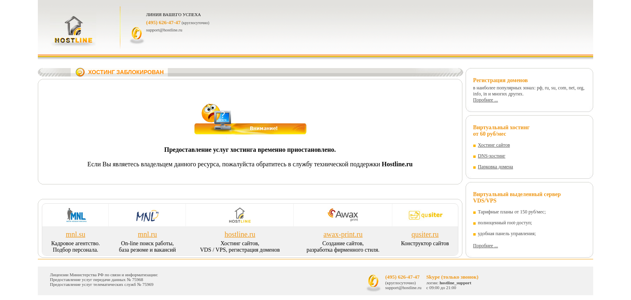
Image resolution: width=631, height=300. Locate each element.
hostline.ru (240, 234)
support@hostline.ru (164, 29)
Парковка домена (495, 167)
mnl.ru (147, 234)
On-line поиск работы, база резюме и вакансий (147, 246)
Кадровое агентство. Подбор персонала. (75, 246)
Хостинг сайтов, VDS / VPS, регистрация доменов (240, 246)
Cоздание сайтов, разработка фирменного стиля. (343, 246)
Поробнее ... (485, 100)
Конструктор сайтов (425, 243)
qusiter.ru (425, 234)
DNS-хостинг (491, 156)
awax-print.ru (343, 234)
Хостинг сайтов (494, 145)
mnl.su (75, 234)
